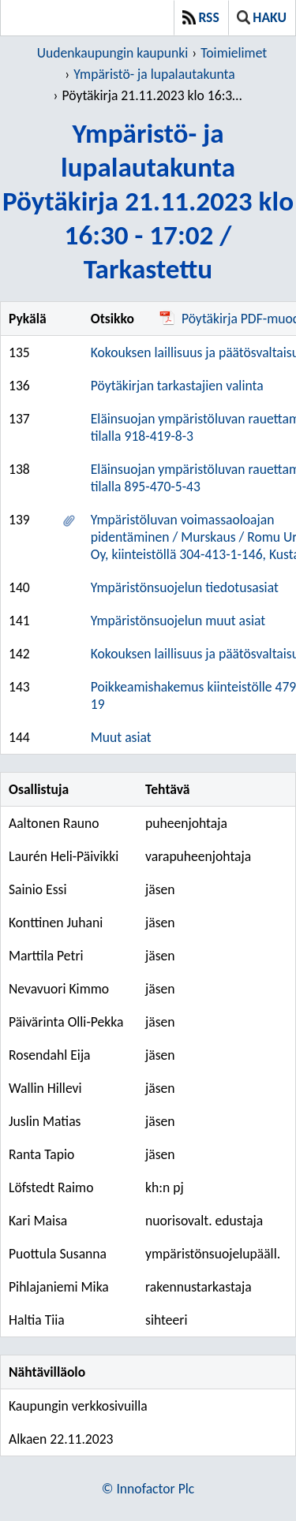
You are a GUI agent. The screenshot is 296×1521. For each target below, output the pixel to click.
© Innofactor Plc (148, 1488)
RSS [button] (200, 17)
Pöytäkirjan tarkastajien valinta (177, 385)
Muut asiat (121, 737)
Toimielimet (233, 53)
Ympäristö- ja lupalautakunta (153, 74)
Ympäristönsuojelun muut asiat (178, 620)
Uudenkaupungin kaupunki (113, 53)
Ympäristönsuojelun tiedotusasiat (185, 587)
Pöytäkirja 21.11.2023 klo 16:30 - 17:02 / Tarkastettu (154, 95)
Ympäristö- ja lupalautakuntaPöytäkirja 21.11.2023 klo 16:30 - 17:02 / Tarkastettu (148, 200)
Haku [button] (262, 17)
